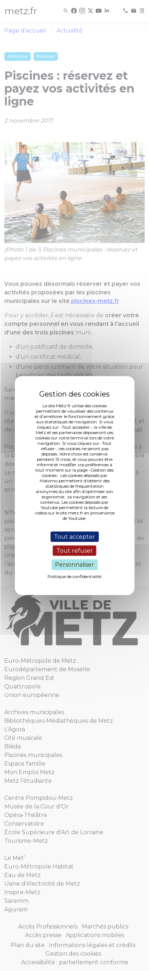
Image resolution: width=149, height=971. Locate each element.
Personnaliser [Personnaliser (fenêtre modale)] (74, 564)
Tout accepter (74, 536)
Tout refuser (74, 550)
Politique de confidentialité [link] (74, 576)
